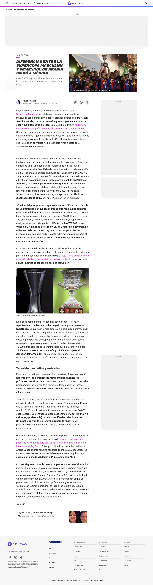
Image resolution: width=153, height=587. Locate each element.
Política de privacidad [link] (73, 582)
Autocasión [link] (127, 544)
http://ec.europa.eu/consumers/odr (19, 569)
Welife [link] (126, 567)
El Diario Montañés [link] (79, 572)
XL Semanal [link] (127, 562)
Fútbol (9, 10)
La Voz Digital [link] (103, 544)
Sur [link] (75, 562)
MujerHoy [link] (127, 558)
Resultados (25, 3)
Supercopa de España (24, 10)
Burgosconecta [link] (103, 558)
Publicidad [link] (86, 582)
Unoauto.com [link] (103, 562)
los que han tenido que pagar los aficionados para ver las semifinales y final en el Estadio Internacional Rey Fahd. (51, 443)
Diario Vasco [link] (78, 548)
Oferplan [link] (126, 548)
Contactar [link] (53, 582)
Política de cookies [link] (97, 582)
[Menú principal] (7, 3)
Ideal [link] (75, 558)
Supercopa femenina (27, 114)
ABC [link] (50, 550)
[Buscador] (145, 3)
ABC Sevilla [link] (52, 555)
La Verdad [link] (102, 548)
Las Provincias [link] (78, 567)
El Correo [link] (52, 564)
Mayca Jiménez (29, 101)
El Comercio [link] (77, 553)
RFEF (23, 504)
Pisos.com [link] (127, 553)
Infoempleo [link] (102, 567)
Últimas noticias (41, 3)
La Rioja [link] (51, 569)
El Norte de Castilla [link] (79, 544)
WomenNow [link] (102, 572)
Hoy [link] (50, 560)
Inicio (14, 3)
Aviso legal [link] (61, 582)
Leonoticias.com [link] (104, 553)
